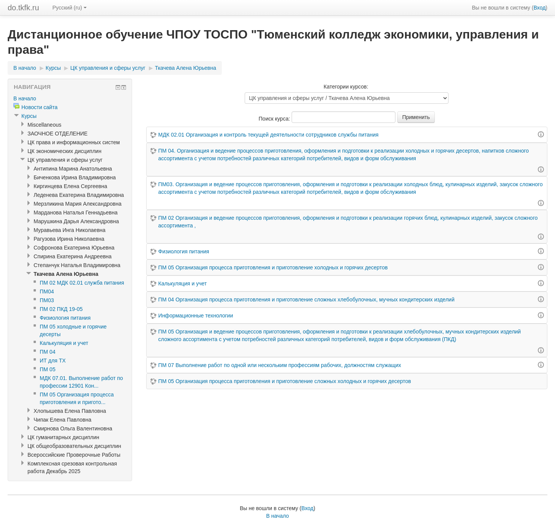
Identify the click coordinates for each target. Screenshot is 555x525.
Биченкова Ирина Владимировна (75, 177)
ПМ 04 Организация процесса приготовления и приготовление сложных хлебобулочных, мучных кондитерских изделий (306, 299)
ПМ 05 (47, 369)
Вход (540, 8)
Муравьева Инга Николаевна (69, 230)
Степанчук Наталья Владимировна (77, 265)
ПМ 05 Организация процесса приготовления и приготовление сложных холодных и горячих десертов (284, 381)
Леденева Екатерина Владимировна (79, 195)
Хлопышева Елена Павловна (70, 411)
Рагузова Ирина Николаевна (69, 239)
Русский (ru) (69, 8)
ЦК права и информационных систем (73, 142)
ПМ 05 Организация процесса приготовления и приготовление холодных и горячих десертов (273, 267)
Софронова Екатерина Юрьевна (74, 248)
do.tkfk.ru (23, 7)
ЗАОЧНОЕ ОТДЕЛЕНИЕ (57, 133)
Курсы (53, 68)
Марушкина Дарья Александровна (76, 221)
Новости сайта (39, 107)
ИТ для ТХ (53, 361)
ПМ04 (47, 291)
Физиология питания (183, 251)
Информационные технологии (195, 315)
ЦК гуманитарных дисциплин (63, 437)
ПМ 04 (47, 352)
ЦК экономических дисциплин (64, 151)
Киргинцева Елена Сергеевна (70, 186)
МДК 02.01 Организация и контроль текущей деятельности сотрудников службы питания (268, 135)
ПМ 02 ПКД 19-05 (61, 309)
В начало (24, 68)
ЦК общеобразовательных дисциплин (74, 446)
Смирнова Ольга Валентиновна (73, 428)
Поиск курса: (275, 119)
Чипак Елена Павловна (62, 420)
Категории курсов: (346, 87)
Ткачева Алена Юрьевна (185, 68)
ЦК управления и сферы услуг (107, 68)
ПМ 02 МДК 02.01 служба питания (82, 283)
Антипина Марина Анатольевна (73, 169)
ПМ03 (47, 300)
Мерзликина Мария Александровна (77, 204)
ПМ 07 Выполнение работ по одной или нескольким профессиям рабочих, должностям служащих (279, 365)
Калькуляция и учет (182, 283)
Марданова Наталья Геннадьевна (76, 212)
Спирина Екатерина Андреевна (72, 256)
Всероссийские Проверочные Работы (73, 455)
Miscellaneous (44, 125)
